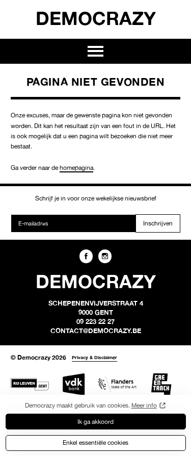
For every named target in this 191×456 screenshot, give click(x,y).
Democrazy (96, 18)
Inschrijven (158, 223)
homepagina (76, 167)
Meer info (144, 405)
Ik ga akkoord (95, 421)
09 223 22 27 (95, 321)
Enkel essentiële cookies (95, 442)
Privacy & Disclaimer (94, 357)
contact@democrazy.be (95, 330)
